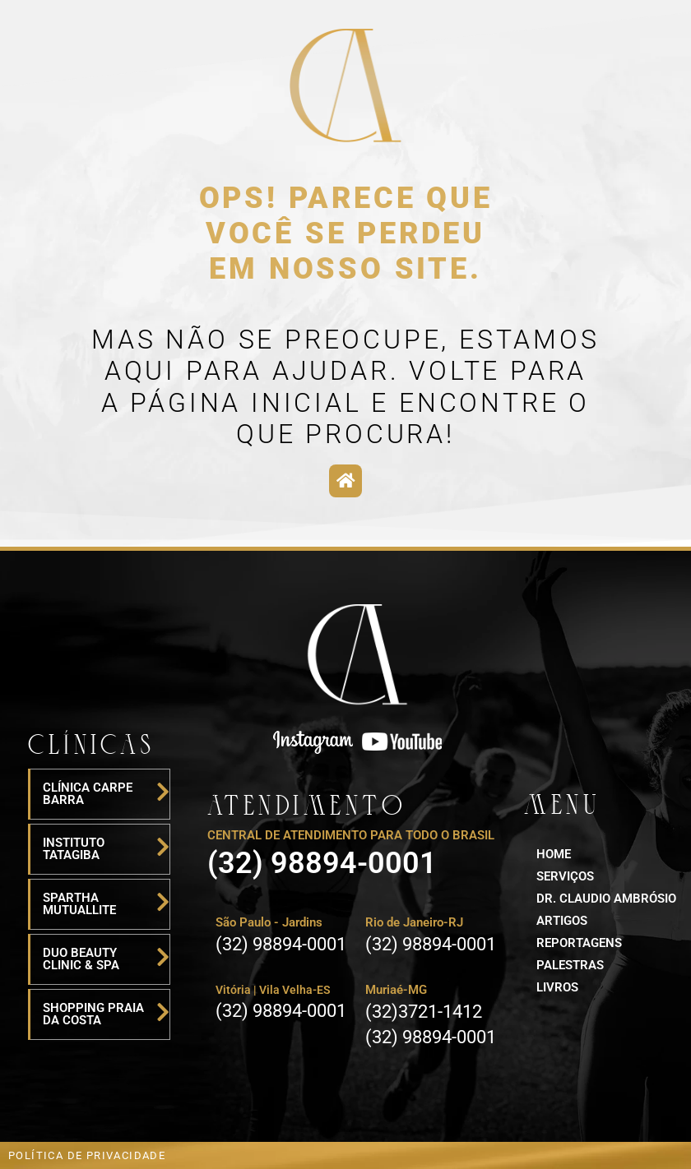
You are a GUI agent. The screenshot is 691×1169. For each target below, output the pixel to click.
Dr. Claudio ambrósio (606, 898)
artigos (561, 920)
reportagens (579, 943)
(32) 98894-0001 (322, 863)
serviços (565, 876)
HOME (553, 854)
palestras (570, 965)
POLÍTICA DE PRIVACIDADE (86, 1155)
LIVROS (557, 987)
